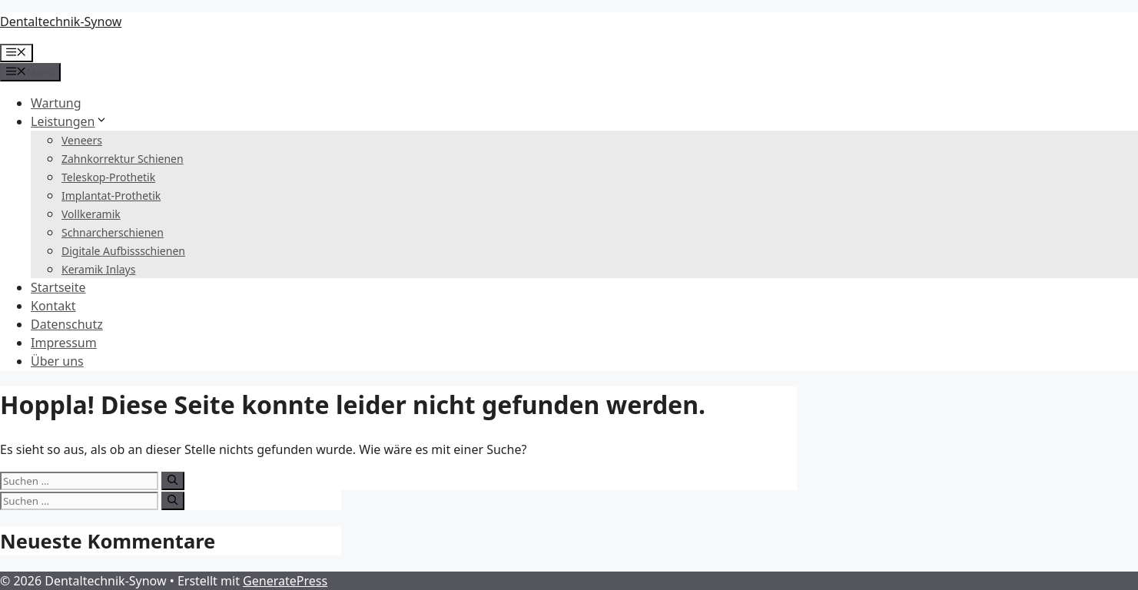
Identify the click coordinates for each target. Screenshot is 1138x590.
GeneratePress (285, 580)
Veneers (81, 140)
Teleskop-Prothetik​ (108, 177)
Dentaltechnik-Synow (60, 21)
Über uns (57, 361)
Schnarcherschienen (112, 232)
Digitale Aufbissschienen (123, 251)
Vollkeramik (91, 214)
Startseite (58, 287)
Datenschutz (67, 324)
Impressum (64, 342)
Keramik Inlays (98, 269)
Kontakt (53, 305)
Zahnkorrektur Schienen (122, 158)
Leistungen (69, 121)
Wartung (56, 102)
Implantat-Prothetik (111, 195)
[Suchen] (172, 481)
